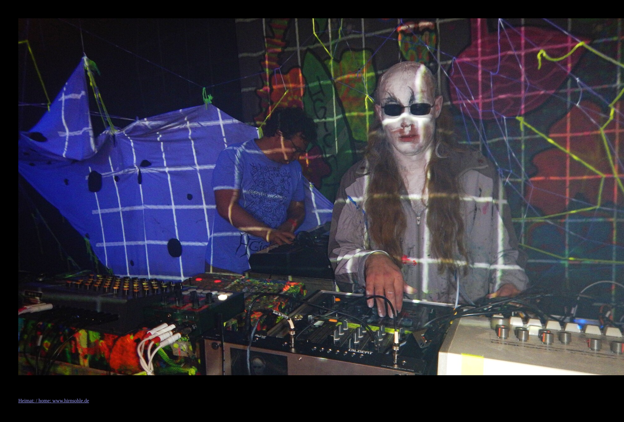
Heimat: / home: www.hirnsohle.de (53, 400)
